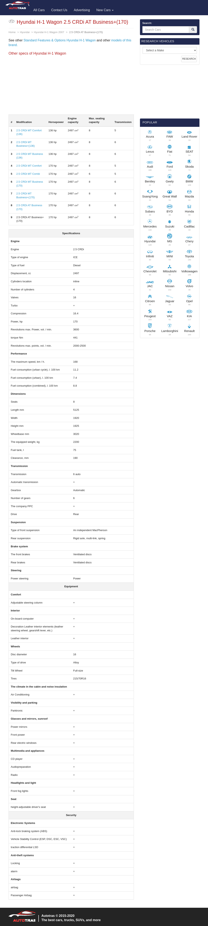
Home (12, 32)
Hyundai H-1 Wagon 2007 (49, 32)
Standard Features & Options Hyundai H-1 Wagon (60, 40)
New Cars (105, 10)
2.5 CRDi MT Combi (28, 173)
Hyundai (25, 32)
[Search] (193, 29)
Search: (147, 23)
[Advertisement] (71, 86)
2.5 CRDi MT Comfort (29, 165)
